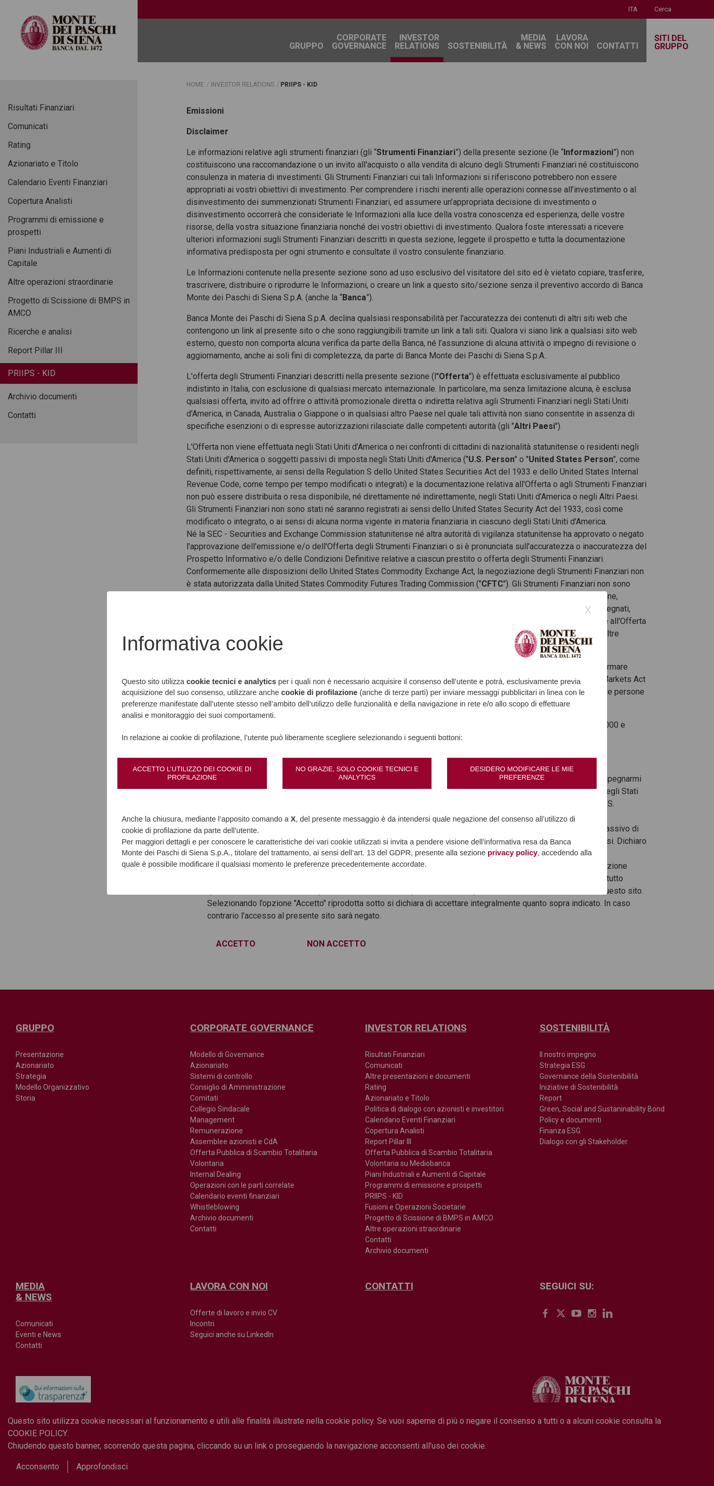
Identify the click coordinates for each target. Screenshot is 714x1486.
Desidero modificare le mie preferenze (521, 773)
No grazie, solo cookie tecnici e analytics (357, 773)
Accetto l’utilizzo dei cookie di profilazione (192, 773)
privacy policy (512, 853)
